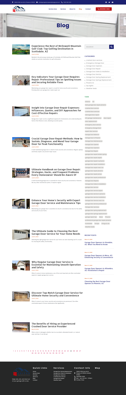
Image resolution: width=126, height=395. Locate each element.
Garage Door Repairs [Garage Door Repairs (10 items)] (92, 181)
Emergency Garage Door (96, 63)
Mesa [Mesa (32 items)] (101, 217)
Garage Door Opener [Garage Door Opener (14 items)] (92, 144)
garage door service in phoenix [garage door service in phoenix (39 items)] (96, 194)
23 (66, 351)
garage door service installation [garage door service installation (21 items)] (96, 197)
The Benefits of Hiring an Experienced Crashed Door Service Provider (52, 325)
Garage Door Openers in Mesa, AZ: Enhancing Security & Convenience (99, 256)
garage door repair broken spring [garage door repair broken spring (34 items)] (96, 154)
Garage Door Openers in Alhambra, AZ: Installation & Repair (99, 269)
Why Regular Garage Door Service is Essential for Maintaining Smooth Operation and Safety (54, 264)
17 (49, 351)
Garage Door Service (94, 74)
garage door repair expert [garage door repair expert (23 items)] (94, 158)
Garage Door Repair (94, 69)
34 (49, 353)
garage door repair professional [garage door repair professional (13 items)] (96, 177)
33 (46, 353)
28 (31, 353)
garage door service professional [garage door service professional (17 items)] (96, 204)
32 (43, 353)
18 (52, 351)
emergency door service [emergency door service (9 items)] (93, 125)
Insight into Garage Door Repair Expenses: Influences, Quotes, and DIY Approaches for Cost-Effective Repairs (55, 110)
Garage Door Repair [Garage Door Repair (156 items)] (92, 151)
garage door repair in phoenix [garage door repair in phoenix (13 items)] (95, 161)
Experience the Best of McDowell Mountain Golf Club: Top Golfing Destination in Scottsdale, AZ (55, 48)
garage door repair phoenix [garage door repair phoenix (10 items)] (94, 171)
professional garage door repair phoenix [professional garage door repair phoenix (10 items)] (99, 220)
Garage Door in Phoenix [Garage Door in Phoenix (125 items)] (93, 138)
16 (47, 351)
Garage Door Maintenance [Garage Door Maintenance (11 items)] (94, 141)
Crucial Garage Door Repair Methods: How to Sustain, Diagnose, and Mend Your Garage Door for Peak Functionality (55, 141)
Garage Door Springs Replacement (99, 80)
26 (75, 351)
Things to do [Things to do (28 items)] (106, 223)
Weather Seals (92, 88)
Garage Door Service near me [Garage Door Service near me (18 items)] (95, 200)
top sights (90, 86)
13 (39, 351)
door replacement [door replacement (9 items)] (91, 121)
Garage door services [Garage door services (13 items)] (93, 207)
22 (63, 351)
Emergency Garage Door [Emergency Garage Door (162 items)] (94, 128)
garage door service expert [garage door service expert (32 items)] (94, 190)
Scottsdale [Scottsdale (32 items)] (89, 223)
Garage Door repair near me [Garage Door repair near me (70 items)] (95, 167)
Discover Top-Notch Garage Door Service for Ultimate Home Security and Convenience (55, 294)
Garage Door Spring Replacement (99, 77)
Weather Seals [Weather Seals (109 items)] (90, 227)
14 (41, 351)
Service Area (53, 9)
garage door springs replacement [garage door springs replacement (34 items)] (96, 214)
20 (58, 351)
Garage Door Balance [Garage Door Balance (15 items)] (93, 134)
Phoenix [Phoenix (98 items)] (108, 217)
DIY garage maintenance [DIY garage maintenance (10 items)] (94, 118)
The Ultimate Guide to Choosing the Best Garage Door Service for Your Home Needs (54, 232)
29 (34, 353)
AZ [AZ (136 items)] (94, 102)
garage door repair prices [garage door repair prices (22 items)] (94, 174)
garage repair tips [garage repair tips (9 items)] (91, 217)
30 (37, 353)
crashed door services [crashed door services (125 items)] (93, 111)
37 (58, 353)
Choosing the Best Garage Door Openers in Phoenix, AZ (98, 282)
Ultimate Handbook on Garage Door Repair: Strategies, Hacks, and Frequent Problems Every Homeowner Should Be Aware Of (54, 172)
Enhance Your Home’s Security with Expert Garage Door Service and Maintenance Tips (54, 201)
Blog (80, 9)
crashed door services (95, 60)
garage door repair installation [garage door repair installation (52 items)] (95, 164)
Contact (88, 9)
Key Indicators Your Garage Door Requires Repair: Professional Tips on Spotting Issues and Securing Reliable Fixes (55, 79)
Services (63, 9)
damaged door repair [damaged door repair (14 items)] (93, 115)
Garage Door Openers (95, 66)
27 (78, 351)
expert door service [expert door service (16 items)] (92, 131)
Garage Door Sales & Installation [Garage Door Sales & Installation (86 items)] (96, 184)
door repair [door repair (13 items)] (107, 118)
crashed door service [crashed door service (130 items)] (92, 108)
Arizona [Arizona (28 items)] (88, 102)
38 (61, 353)
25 (72, 351)
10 (31, 351)
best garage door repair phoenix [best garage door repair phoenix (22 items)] (96, 105)
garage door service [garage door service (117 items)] (92, 187)
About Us (72, 9)
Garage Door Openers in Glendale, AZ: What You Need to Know (99, 243)
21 (60, 351)
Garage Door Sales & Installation (98, 71)
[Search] (112, 47)
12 (36, 351)
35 (52, 353)
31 (40, 353)
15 (44, 351)
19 (55, 351)
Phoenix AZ (91, 83)
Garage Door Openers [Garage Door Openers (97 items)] (93, 148)
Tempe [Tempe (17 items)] (97, 223)
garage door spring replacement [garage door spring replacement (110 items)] (96, 210)
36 (55, 353)
